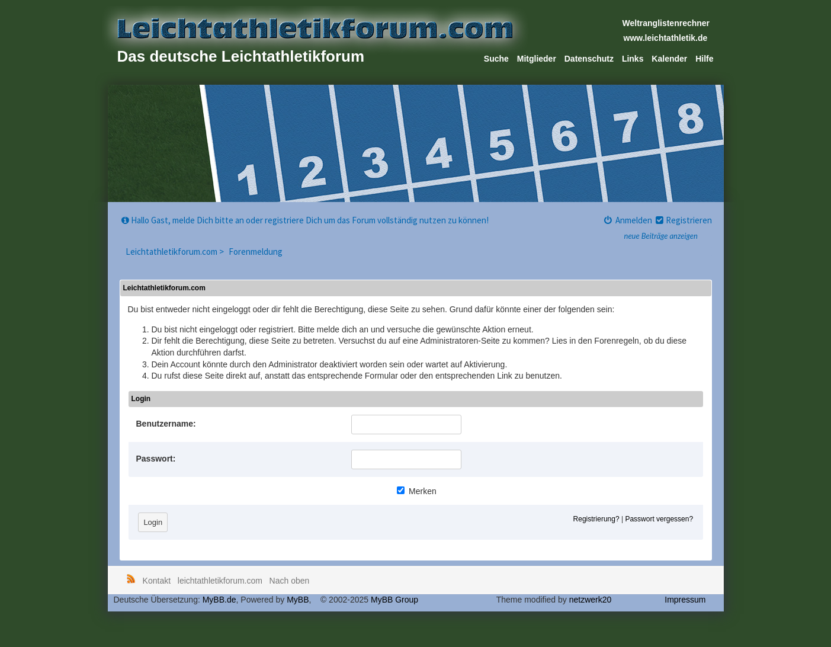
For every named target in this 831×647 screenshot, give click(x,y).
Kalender (669, 58)
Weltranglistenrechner (666, 23)
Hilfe (704, 58)
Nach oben (289, 580)
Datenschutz (589, 58)
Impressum (685, 599)
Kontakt (157, 580)
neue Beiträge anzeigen (661, 236)
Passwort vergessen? (659, 519)
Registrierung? (596, 519)
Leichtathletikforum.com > (176, 251)
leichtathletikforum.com (220, 580)
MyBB (298, 599)
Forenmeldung (256, 251)
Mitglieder (536, 58)
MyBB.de (219, 599)
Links (633, 58)
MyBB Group (394, 599)
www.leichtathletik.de (666, 38)
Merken (417, 491)
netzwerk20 (590, 599)
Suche (496, 58)
